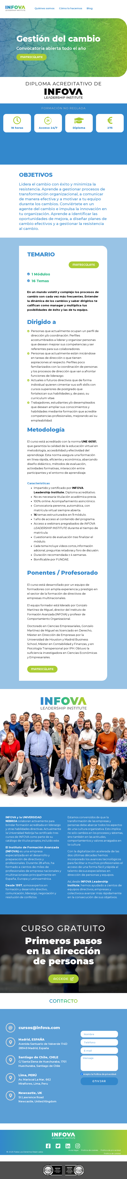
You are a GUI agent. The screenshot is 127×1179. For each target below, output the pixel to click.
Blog (90, 8)
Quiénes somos (44, 8)
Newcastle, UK (30, 1093)
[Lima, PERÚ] (10, 1078)
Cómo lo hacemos (70, 8)
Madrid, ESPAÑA (31, 1039)
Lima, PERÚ (28, 1075)
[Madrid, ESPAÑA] (10, 1042)
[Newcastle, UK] (10, 1095)
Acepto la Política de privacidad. (100, 1074)
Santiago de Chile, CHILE (38, 1057)
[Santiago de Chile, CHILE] (10, 1060)
